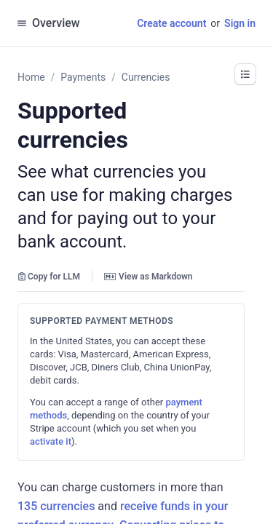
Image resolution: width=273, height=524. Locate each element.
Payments (83, 77)
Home (31, 77)
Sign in (240, 23)
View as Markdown (148, 276)
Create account (171, 23)
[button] (245, 74)
